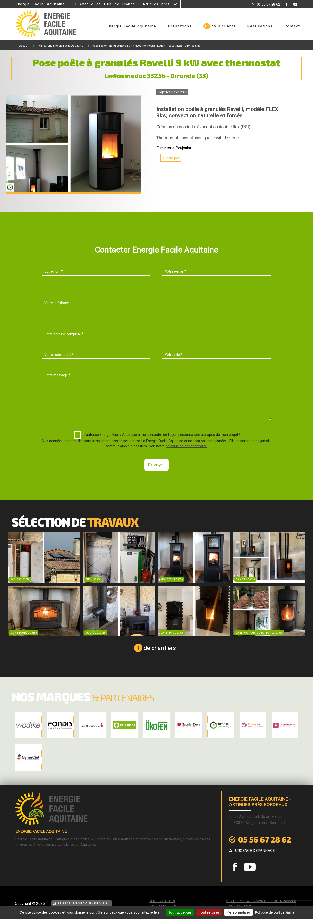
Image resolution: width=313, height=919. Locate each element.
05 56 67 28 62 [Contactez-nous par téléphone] (264, 839)
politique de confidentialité (186, 446)
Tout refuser (209, 912)
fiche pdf (173, 158)
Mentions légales (162, 901)
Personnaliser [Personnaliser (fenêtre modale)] (238, 912)
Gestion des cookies (163, 905)
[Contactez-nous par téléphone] (266, 4)
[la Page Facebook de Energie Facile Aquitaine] (283, 4)
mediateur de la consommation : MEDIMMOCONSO (261, 901)
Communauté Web (239, 905)
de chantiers (160, 648)
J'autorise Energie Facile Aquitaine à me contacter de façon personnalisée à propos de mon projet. (157, 435)
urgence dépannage (255, 850)
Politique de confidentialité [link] (274, 912)
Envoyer (156, 464)
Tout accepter (179, 912)
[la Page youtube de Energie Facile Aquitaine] (292, 4)
